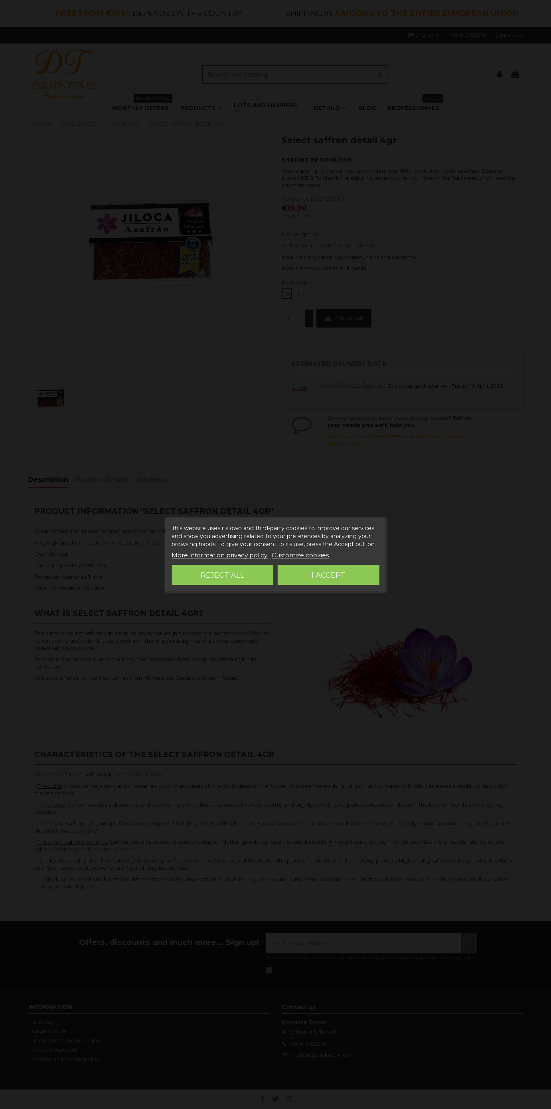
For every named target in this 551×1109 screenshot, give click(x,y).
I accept (328, 575)
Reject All (222, 575)
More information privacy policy (219, 555)
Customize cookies (300, 555)
